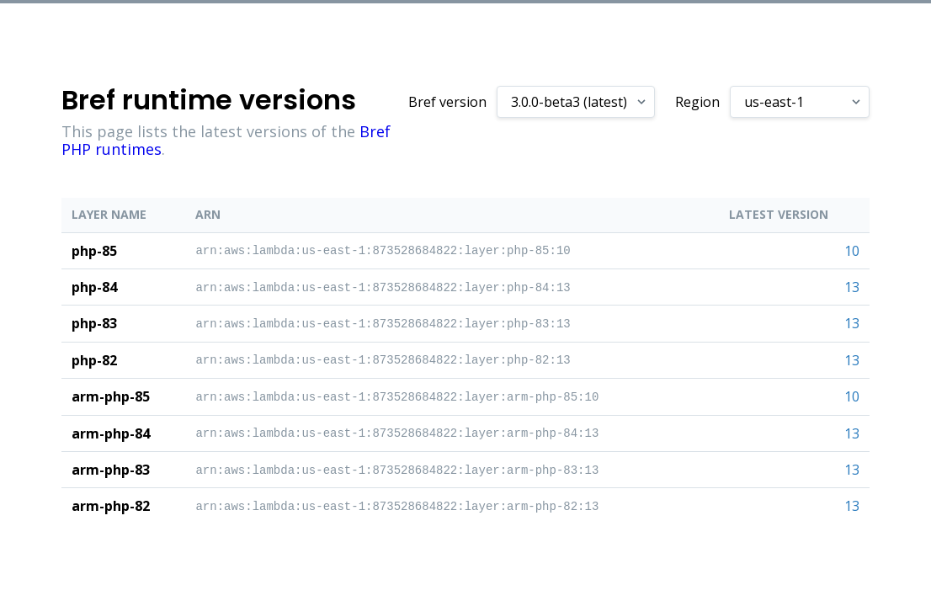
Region (697, 102)
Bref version (447, 102)
